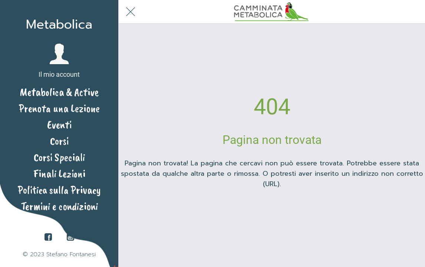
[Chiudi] (130, 11)
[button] (59, 61)
